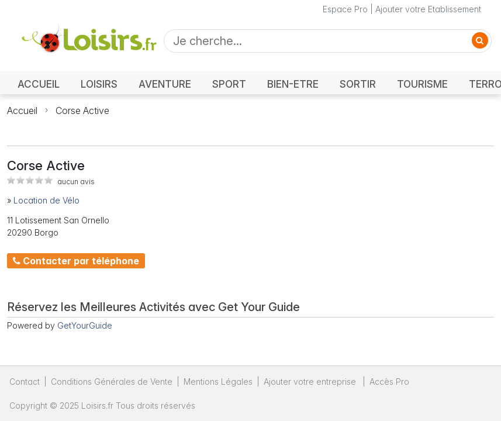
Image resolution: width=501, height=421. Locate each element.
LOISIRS (99, 84)
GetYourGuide (84, 325)
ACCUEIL (39, 84)
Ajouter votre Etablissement (428, 9)
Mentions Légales (218, 382)
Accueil (22, 110)
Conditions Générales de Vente (111, 382)
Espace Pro (345, 9)
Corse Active (82, 110)
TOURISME (422, 84)
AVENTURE (165, 84)
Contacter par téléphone (76, 261)
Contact (24, 382)
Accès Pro (389, 382)
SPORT (229, 84)
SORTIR (358, 84)
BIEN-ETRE (293, 84)
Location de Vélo (46, 200)
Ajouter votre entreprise (311, 382)
